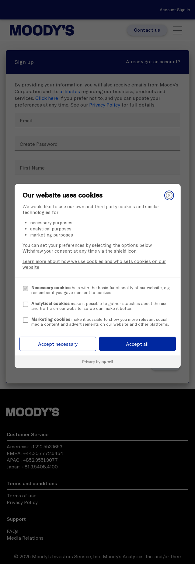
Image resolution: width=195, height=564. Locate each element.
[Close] (169, 195)
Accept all (137, 344)
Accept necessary (58, 344)
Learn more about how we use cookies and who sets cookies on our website (94, 264)
